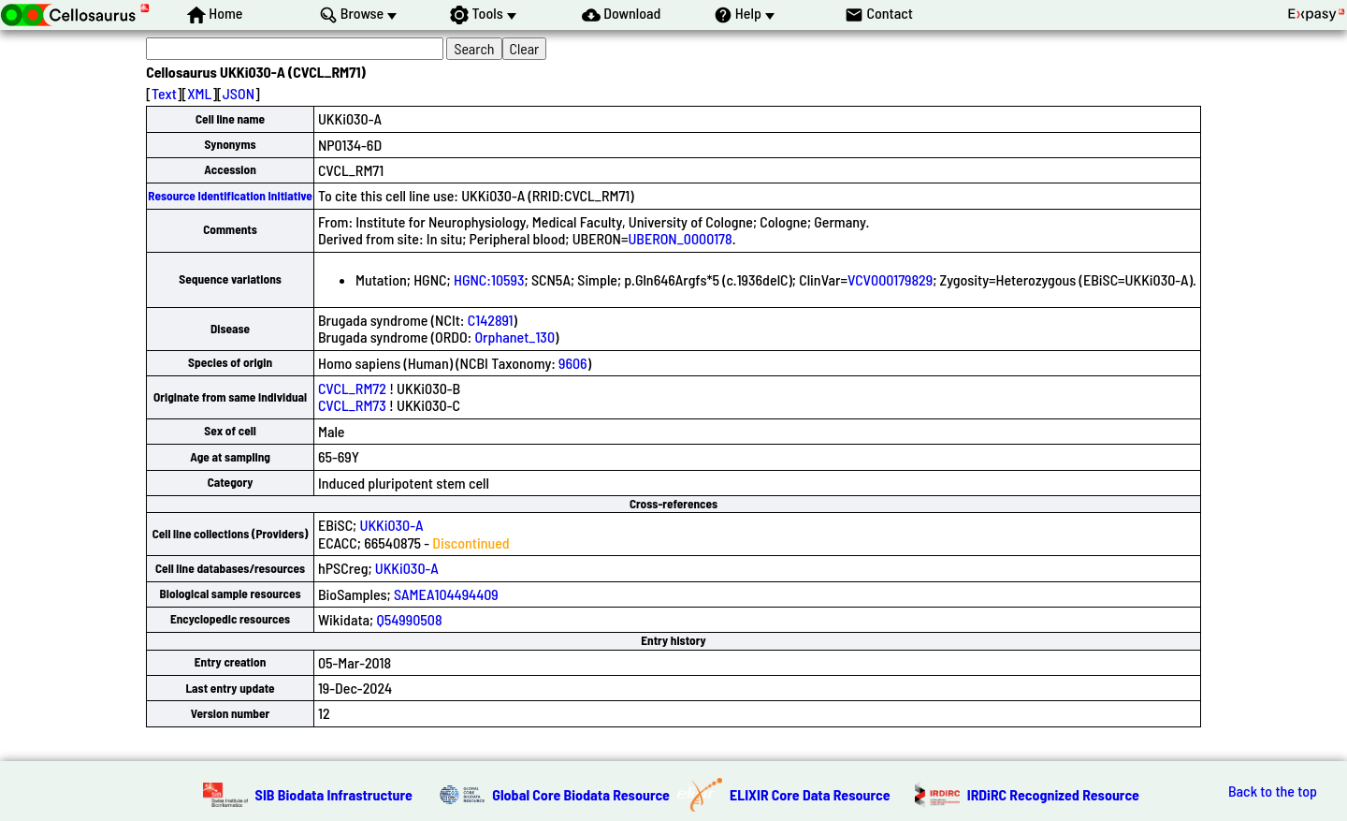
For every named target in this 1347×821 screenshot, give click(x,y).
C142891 (491, 320)
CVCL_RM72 (352, 388)
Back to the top (1272, 791)
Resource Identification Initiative (230, 195)
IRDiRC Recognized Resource (1053, 794)
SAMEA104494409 (446, 594)
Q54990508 (409, 619)
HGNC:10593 (489, 279)
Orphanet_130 (514, 336)
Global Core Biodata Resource (581, 794)
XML (199, 93)
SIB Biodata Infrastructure (334, 794)
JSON (238, 93)
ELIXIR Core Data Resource (810, 794)
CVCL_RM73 (352, 405)
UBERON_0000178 (679, 238)
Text (164, 93)
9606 (572, 363)
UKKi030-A (391, 525)
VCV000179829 (890, 279)
